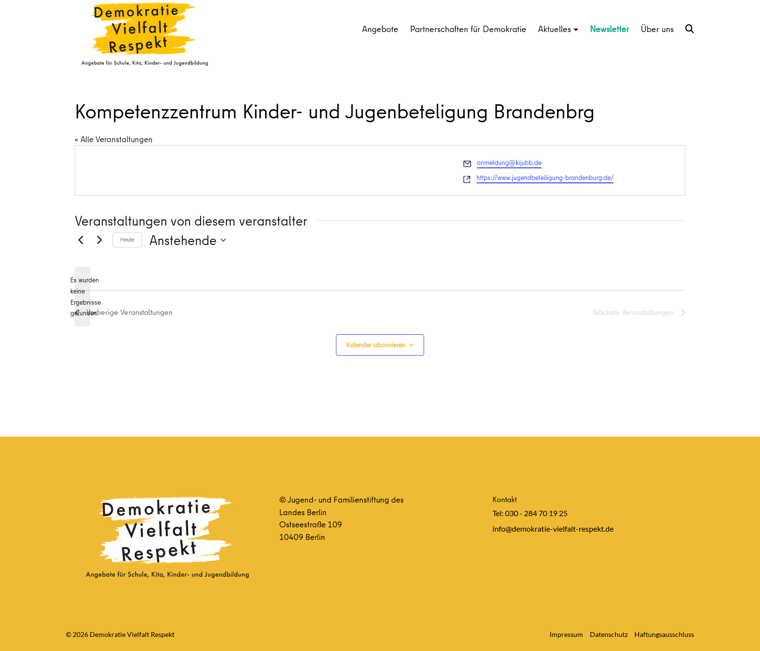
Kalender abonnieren (375, 345)
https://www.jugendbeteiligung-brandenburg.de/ (545, 177)
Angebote (380, 29)
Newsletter (609, 29)
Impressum (566, 634)
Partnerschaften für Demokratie (468, 29)
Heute (127, 239)
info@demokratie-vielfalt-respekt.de (553, 528)
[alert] (82, 296)
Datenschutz (609, 634)
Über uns (657, 29)
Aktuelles (554, 29)
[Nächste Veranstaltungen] (99, 240)
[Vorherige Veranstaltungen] (80, 240)
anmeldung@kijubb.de (509, 162)
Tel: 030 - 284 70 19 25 (530, 513)
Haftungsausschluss (664, 634)
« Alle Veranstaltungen (114, 139)
